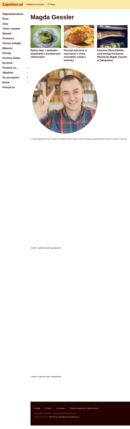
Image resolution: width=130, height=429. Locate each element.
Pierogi (6, 53)
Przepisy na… (10, 67)
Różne (6, 82)
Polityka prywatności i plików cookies (84, 408)
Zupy (5, 23)
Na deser (7, 63)
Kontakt (37, 408)
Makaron (7, 48)
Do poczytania (10, 77)
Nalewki (7, 33)
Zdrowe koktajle (11, 43)
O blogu (51, 4)
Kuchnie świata (11, 58)
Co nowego (60, 408)
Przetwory (8, 38)
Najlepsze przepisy (35, 4)
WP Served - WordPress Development (64, 417)
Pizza (5, 19)
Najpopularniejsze (12, 14)
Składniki (7, 72)
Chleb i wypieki (11, 28)
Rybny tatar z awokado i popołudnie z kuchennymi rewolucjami (45, 53)
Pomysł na (8, 87)
